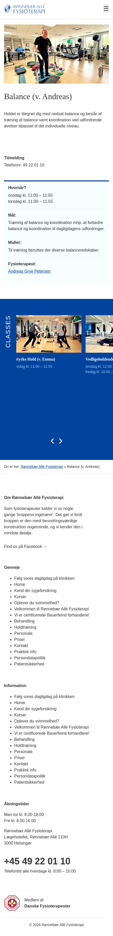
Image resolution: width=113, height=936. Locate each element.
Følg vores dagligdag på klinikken (44, 578)
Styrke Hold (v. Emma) (39, 359)
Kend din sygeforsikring (35, 590)
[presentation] (53, 440)
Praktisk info (25, 652)
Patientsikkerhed (29, 664)
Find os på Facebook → (25, 546)
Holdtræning (25, 627)
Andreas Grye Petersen (29, 271)
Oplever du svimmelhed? (36, 603)
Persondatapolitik (29, 658)
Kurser (20, 597)
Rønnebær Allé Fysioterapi (42, 467)
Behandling (24, 621)
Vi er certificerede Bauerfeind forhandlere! (51, 615)
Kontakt (21, 645)
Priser (19, 639)
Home (19, 584)
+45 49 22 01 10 (37, 861)
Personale (23, 633)
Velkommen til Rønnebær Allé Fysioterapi (51, 609)
